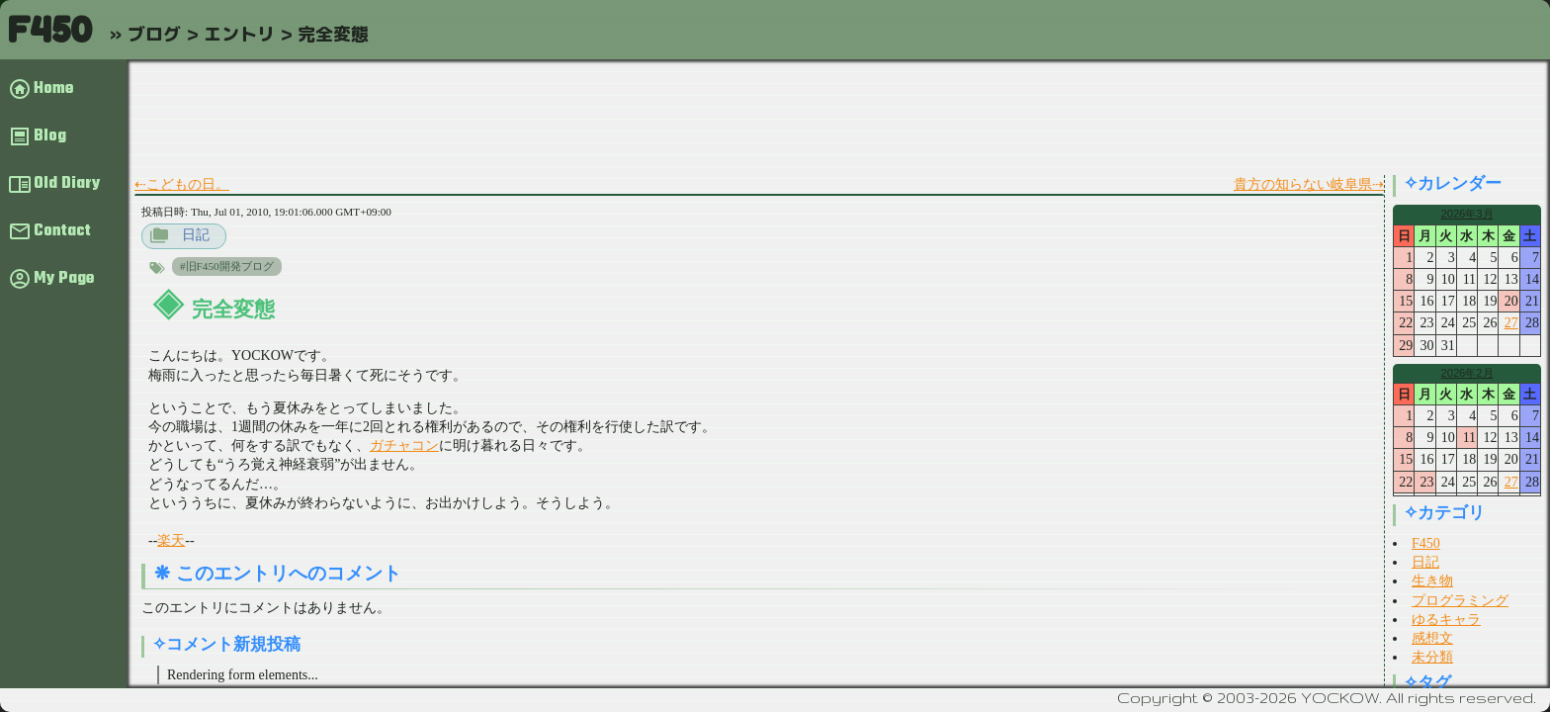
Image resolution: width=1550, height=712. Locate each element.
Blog (50, 136)
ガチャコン (404, 445)
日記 (196, 234)
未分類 (1432, 657)
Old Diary (67, 184)
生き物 (1432, 581)
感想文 (1432, 638)
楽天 (171, 540)
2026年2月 (1466, 373)
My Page (64, 279)
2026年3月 (1466, 214)
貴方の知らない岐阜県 (1303, 184)
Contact (62, 231)
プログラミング (1460, 600)
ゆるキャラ (1446, 619)
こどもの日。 (187, 184)
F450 (49, 29)
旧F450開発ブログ (230, 266)
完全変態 (233, 309)
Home (53, 89)
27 (1511, 322)
